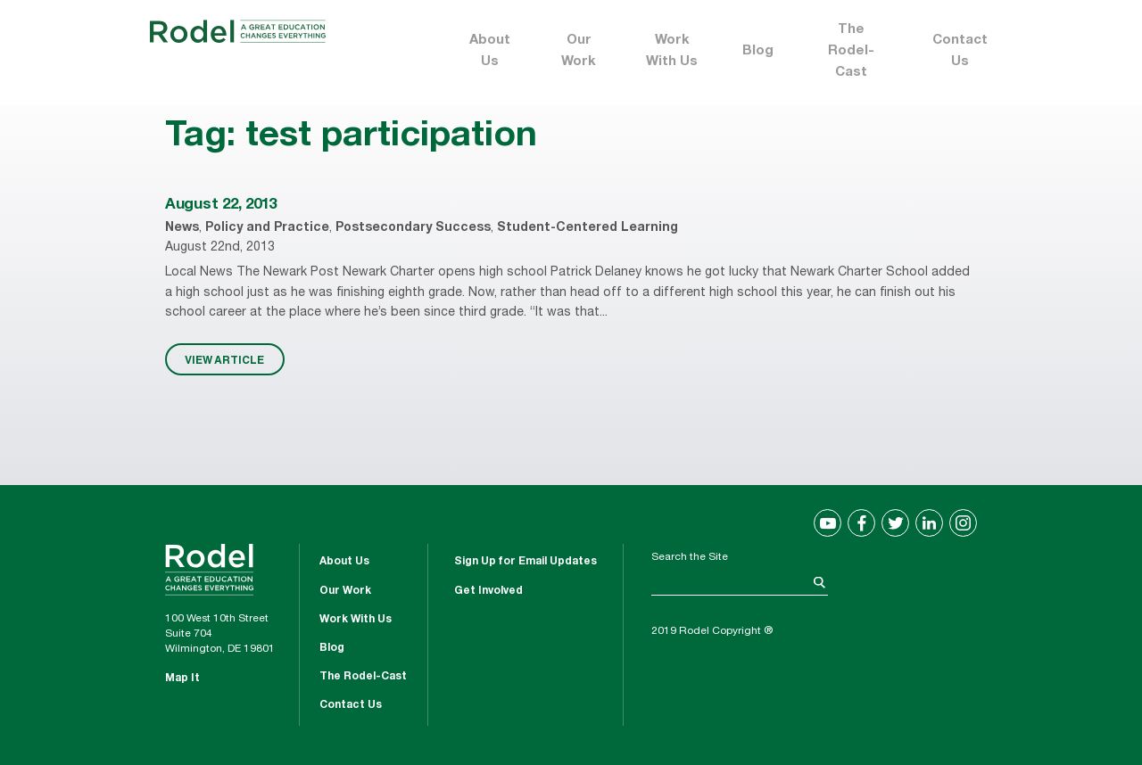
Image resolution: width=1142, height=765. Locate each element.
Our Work (578, 51)
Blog (758, 51)
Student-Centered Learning (587, 228)
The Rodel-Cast (851, 51)
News (182, 228)
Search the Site (689, 557)
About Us (489, 51)
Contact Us (960, 51)
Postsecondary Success (413, 228)
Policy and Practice (267, 228)
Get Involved (488, 591)
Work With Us (672, 51)
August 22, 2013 (221, 205)
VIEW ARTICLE (224, 359)
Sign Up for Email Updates (525, 561)
